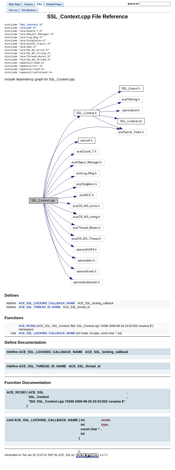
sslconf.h (28, 28)
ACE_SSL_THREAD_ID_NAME (40, 314)
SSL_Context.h (31, 25)
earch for (133, 3)
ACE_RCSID (27, 333)
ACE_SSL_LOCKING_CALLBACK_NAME (47, 310)
